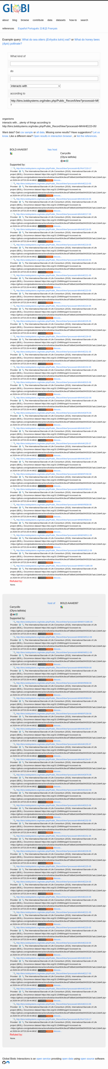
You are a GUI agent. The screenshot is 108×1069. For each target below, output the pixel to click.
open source (87, 1058)
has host (52, 149)
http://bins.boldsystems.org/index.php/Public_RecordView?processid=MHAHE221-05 (53, 275)
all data (40, 132)
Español (22, 28)
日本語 (43, 28)
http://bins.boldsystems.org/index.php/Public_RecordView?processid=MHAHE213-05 (53, 183)
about (5, 20)
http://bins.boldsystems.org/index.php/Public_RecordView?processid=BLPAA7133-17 (53, 168)
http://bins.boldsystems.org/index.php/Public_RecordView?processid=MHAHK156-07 (53, 458)
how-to (73, 20)
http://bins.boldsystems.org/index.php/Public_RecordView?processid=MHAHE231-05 (53, 352)
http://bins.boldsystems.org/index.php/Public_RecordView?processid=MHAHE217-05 (53, 214)
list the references (86, 136)
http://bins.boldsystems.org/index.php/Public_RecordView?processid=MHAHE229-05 (53, 336)
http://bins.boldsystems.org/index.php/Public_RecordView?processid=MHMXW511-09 (54, 535)
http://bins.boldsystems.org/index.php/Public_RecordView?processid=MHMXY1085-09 (54, 566)
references (8, 28)
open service (44, 1058)
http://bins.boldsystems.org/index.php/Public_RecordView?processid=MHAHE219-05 (53, 245)
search (84, 20)
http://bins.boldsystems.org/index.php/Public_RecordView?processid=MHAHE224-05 (53, 306)
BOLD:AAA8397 (19, 149)
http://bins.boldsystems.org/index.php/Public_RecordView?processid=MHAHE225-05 (53, 321)
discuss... (58, 180)
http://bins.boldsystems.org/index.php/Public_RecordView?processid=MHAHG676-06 (53, 413)
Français (52, 28)
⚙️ (20, 171)
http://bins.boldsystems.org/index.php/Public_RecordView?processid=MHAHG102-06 (53, 397)
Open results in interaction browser (52, 136)
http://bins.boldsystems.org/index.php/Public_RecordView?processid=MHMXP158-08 (53, 474)
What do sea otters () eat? (46, 39)
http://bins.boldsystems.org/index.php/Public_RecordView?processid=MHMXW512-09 (54, 550)
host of (51, 603)
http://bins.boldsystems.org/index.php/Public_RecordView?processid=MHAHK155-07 (53, 443)
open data (67, 1058)
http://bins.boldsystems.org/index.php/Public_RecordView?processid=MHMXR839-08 (54, 520)
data (49, 20)
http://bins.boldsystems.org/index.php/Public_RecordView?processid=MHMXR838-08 (54, 504)
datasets (61, 20)
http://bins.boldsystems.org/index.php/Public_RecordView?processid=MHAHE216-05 (53, 199)
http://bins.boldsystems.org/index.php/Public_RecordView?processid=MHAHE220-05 (53, 260)
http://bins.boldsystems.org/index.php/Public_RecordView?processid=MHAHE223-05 (53, 290)
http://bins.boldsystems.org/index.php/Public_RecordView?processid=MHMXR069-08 (54, 489)
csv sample (26, 132)
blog (14, 20)
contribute (38, 20)
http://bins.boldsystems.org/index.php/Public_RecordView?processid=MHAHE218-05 (53, 229)
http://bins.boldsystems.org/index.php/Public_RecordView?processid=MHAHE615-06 (53, 382)
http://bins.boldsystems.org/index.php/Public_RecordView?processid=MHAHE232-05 (53, 367)
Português (33, 28)
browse (25, 20)
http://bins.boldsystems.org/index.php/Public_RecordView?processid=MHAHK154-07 (53, 428)
